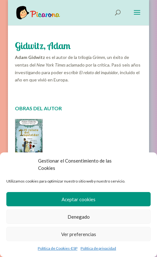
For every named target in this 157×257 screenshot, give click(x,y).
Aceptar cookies (78, 199)
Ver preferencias (78, 234)
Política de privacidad (98, 248)
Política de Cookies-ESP (57, 248)
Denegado (79, 217)
